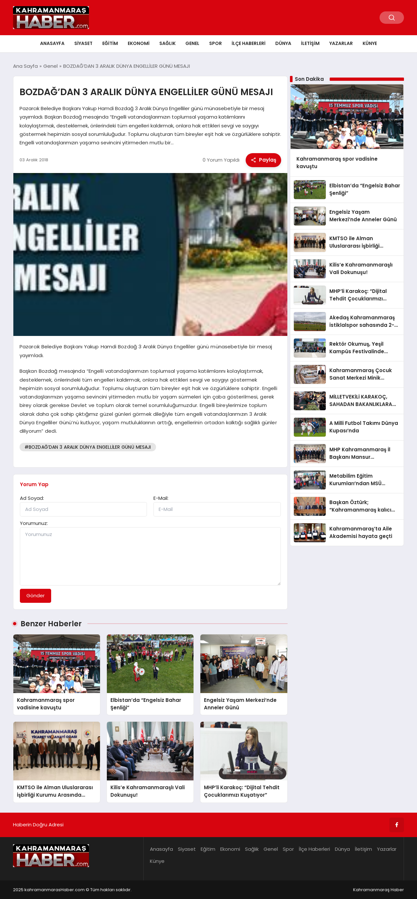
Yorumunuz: (34, 523)
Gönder (35, 595)
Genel (192, 43)
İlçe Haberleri (249, 43)
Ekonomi (139, 43)
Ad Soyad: (32, 498)
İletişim (310, 43)
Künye (370, 43)
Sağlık (167, 43)
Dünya (283, 43)
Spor (215, 43)
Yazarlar (341, 43)
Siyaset (83, 43)
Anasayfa (52, 43)
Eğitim (110, 43)
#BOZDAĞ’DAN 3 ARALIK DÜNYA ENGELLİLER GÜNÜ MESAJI (87, 447)
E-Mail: (160, 498)
